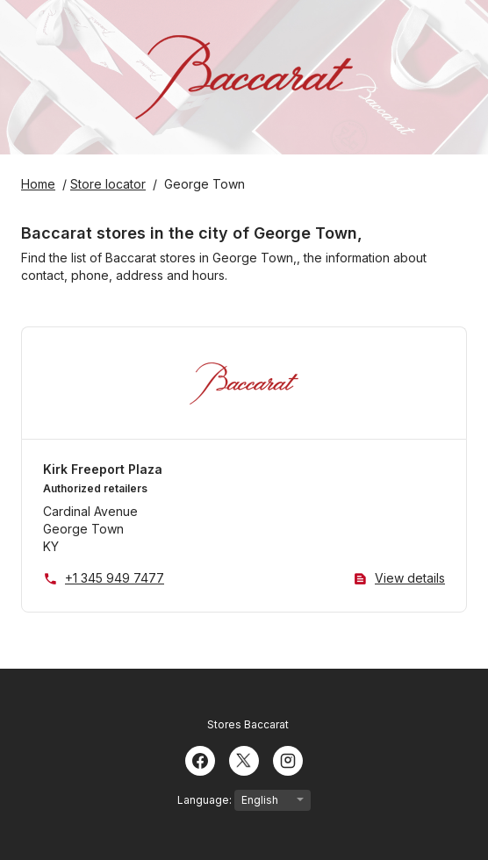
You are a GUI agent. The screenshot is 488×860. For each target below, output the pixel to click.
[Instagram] (288, 759)
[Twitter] (244, 759)
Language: (244, 800)
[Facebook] (200, 759)
